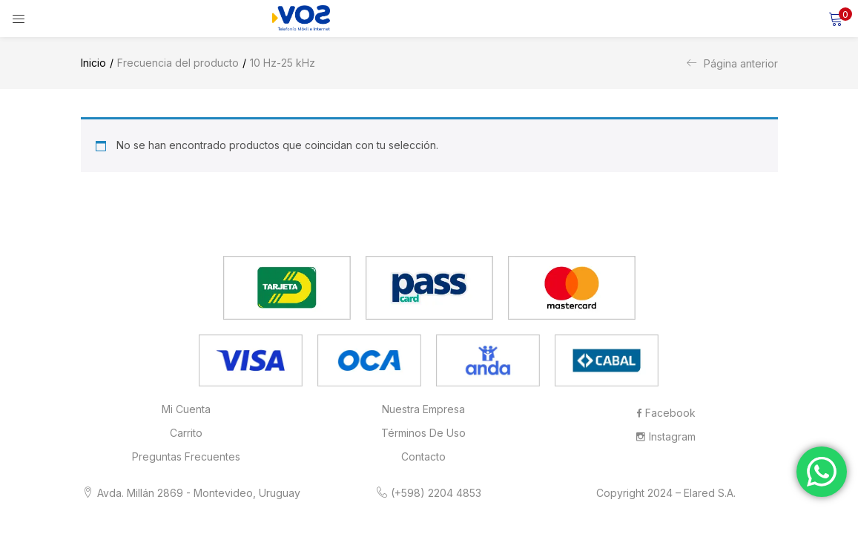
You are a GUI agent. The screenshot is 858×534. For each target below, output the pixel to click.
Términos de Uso (423, 432)
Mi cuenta (186, 409)
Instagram (666, 436)
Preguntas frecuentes (186, 456)
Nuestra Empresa (423, 409)
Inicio (93, 62)
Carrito (186, 432)
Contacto (423, 456)
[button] (836, 18)
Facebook (666, 412)
